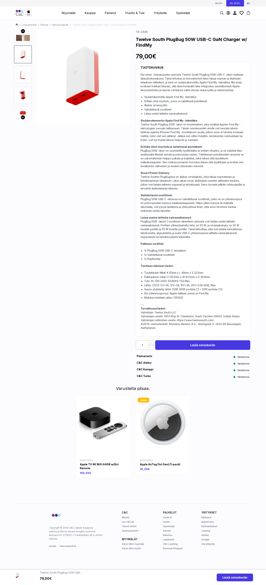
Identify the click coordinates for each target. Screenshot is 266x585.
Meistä (125, 517)
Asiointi (167, 530)
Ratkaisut (206, 517)
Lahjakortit (168, 539)
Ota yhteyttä (208, 544)
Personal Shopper (173, 548)
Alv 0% (219, 3)
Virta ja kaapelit (60, 24)
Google (205, 539)
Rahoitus (167, 535)
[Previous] (23, 31)
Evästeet (52, 546)
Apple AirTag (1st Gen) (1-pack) (160, 464)
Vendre (71, 531)
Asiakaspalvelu (130, 530)
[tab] (23, 54)
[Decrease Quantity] (151, 347)
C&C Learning (170, 544)
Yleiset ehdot (129, 526)
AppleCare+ (207, 521)
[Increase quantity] (151, 342)
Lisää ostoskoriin (202, 345)
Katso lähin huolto (131, 548)
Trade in (167, 517)
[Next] (23, 117)
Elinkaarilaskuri (209, 526)
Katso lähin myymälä (133, 544)
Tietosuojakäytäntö (67, 546)
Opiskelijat (169, 526)
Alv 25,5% (235, 3)
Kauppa (90, 13)
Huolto (166, 521)
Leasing (205, 530)
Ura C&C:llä (128, 521)
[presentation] (23, 54)
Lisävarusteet (29, 24)
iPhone (44, 24)
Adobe (205, 535)
